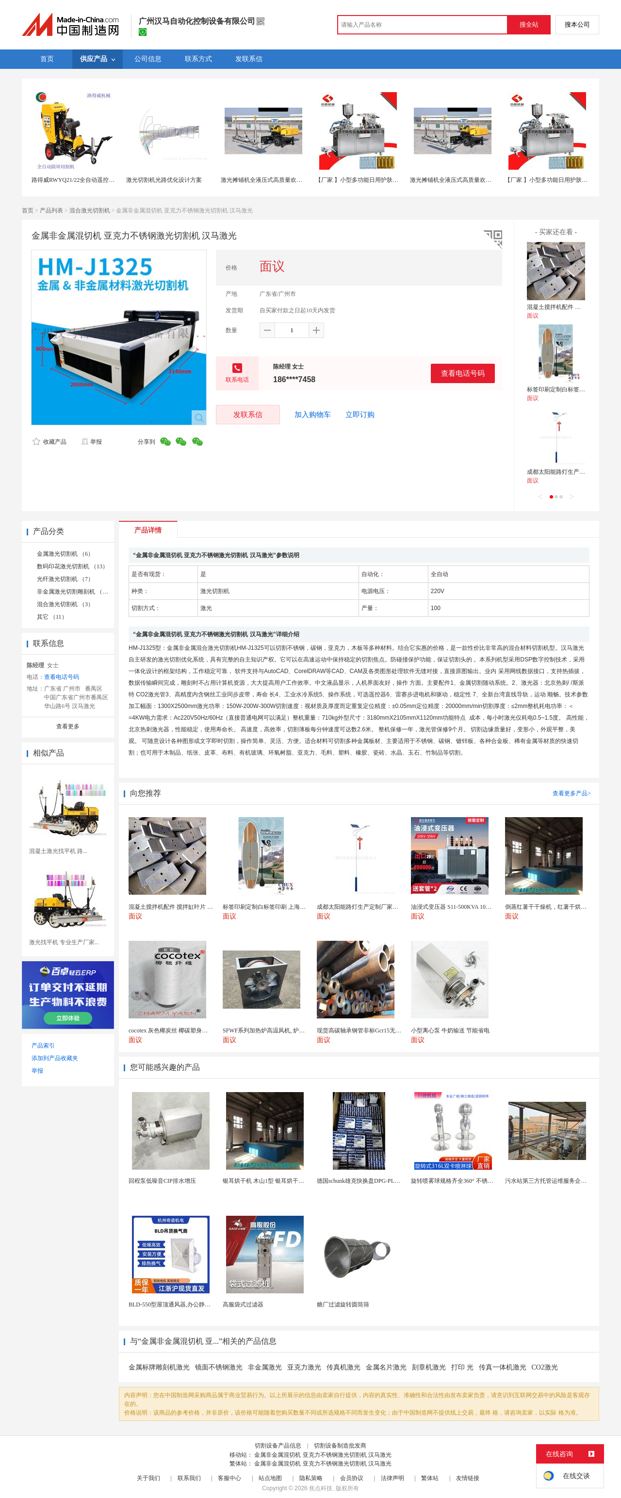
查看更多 (68, 726)
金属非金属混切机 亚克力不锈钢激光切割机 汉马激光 (323, 1454)
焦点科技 (320, 1488)
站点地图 (270, 1478)
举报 (91, 441)
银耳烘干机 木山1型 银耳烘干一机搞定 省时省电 (284, 1180)
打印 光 (462, 1367)
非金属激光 (265, 1367)
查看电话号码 (463, 373)
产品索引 (43, 1045)
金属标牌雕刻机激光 (159, 1367)
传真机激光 (343, 1367)
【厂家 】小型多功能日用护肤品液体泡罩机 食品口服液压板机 (395, 180)
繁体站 (430, 1478)
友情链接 (467, 1478)
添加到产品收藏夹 (55, 1058)
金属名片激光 (386, 1367)
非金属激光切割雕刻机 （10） (75, 591)
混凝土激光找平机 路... (58, 851)
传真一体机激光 (502, 1367)
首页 (27, 210)
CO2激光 (545, 1367)
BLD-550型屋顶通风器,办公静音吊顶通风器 (184, 1304)
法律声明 (392, 1478)
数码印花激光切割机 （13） (72, 566)
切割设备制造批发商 (340, 1445)
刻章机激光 (429, 1367)
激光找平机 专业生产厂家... (64, 942)
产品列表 (51, 210)
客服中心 (229, 1478)
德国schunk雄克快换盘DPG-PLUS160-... (367, 1180)
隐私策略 (311, 1478)
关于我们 (148, 1478)
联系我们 (189, 1478)
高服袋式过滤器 (243, 1304)
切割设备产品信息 (278, 1445)
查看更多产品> (572, 793)
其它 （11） (52, 616)
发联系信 (247, 414)
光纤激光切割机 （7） (65, 579)
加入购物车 (312, 415)
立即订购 (360, 415)
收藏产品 (49, 441)
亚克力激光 (304, 1367)
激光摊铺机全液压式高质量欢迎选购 (267, 180)
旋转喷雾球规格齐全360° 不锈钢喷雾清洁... (466, 1180)
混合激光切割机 (89, 210)
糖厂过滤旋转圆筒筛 (343, 1304)
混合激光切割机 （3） (65, 604)
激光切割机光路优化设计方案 (164, 180)
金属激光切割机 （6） (65, 553)
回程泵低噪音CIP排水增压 (162, 1180)
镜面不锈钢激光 (219, 1367)
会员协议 (351, 1478)
